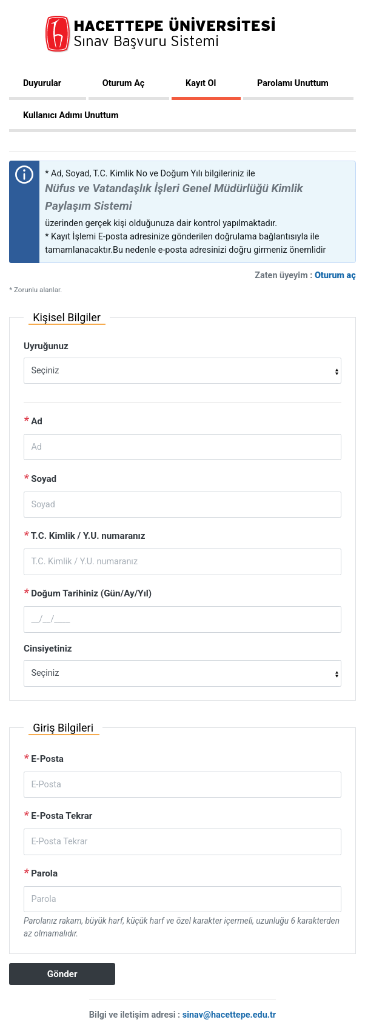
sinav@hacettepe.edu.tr (229, 1015)
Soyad (40, 478)
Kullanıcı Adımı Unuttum (70, 115)
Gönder (62, 974)
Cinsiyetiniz (48, 648)
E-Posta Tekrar (58, 815)
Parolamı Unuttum (293, 83)
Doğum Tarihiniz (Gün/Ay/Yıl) (88, 592)
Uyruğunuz (46, 346)
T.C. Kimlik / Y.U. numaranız (85, 535)
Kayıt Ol (201, 83)
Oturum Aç (123, 83)
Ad (33, 420)
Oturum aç (335, 275)
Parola (41, 872)
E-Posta (44, 758)
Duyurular (42, 83)
